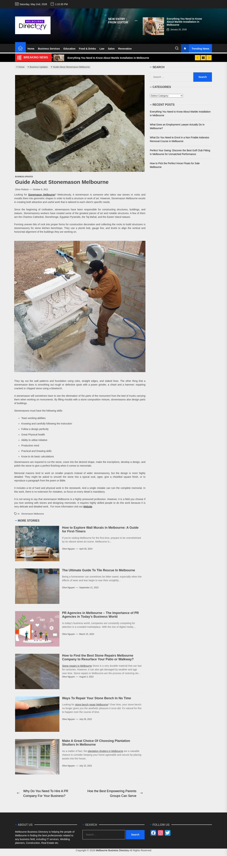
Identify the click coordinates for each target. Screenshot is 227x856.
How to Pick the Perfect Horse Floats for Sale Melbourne (175, 165)
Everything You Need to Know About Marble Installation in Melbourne (184, 21)
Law (101, 48)
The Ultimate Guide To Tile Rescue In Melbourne (98, 570)
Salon (111, 48)
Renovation (125, 48)
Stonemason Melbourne (41, 194)
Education (69, 48)
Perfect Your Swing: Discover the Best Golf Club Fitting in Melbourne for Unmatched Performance (180, 152)
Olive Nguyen (68, 549)
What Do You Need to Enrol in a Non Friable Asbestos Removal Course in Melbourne (179, 139)
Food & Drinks (87, 48)
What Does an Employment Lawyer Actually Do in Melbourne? (177, 126)
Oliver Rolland (21, 189)
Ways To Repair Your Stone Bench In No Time (96, 698)
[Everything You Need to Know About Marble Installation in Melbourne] (153, 26)
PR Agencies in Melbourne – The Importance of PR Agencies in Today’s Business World (100, 615)
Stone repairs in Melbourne (77, 665)
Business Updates (24, 177)
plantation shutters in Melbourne (105, 751)
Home (30, 48)
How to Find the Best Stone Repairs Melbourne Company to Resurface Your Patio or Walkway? (98, 657)
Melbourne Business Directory (112, 850)
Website (87, 506)
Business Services (49, 48)
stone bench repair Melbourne (91, 704)
